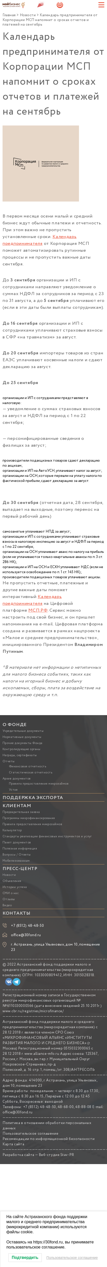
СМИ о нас (11, 893)
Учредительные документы (23, 731)
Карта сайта (13, 1144)
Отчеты (9, 761)
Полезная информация (20, 848)
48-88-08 (83, 1107)
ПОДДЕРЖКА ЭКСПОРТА (33, 797)
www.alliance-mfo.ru (41, 1053)
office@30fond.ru (26, 935)
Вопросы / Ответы (17, 855)
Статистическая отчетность (30, 772)
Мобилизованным (16, 861)
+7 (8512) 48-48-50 (27, 925)
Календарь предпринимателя (40, 240)
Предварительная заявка (21, 812)
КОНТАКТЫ (17, 913)
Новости (28, 15)
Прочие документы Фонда (23, 743)
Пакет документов (17, 842)
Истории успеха (15, 887)
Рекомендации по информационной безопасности (49, 1139)
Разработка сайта (18, 1154)
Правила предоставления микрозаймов (39, 784)
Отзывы (9, 899)
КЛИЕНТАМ (17, 806)
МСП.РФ (37, 610)
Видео (7, 905)
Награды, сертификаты (20, 755)
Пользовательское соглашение (30, 1133)
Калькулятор (12, 830)
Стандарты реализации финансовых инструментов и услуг (47, 836)
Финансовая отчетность (27, 766)
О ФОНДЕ (15, 724)
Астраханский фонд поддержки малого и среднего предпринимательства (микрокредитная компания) (48, 970)
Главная (9, 15)
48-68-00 (66, 1107)
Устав (13, 790)
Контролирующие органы (21, 749)
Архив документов (17, 778)
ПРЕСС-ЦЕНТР (20, 868)
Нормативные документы (22, 737)
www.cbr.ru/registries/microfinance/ (33, 1011)
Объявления (12, 881)
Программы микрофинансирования (29, 818)
